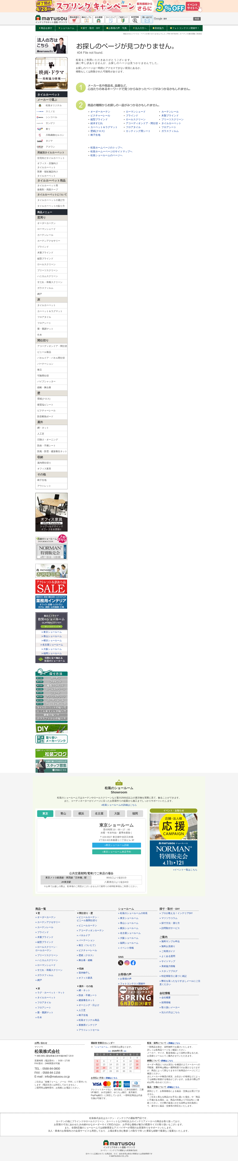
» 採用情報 (165, 1002)
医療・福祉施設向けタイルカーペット (47, 173)
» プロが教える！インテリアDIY (176, 913)
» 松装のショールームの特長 (133, 913)
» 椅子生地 (82, 1015)
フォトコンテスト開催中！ (185, 28)
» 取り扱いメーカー (169, 1007)
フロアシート (44, 323)
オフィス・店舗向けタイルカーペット (47, 165)
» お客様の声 (124, 978)
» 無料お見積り (167, 946)
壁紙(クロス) (43, 398)
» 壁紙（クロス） (86, 955)
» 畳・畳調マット (44, 1012)
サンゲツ (45, 123)
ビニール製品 (44, 352)
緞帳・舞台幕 (44, 387)
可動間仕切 (43, 375)
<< (109, 1051)
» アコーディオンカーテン (90, 930)
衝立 (39, 369)
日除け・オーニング (47, 439)
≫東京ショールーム (51, 632)
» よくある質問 (167, 956)
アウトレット (44, 486)
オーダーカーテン (46, 223)
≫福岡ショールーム (51, 653)
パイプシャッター (46, 381)
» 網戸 (38, 980)
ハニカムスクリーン (47, 276)
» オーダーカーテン (45, 917)
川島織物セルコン (50, 135)
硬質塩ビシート (45, 404)
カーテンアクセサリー (48, 240)
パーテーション (45, 364)
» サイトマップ (167, 961)
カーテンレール (45, 235)
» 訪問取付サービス (169, 928)
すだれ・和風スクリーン (49, 282)
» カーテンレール (44, 927)
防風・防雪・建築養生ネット (52, 451)
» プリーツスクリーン (46, 955)
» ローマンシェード (45, 965)
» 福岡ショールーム (128, 943)
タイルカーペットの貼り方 (51, 206)
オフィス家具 (44, 468)
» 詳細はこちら (110, 1078)
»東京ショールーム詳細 (117, 845)
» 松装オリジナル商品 (88, 1020)
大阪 (117, 813)
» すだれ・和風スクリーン (48, 970)
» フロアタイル (43, 1002)
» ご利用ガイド (167, 951)
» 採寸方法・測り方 (169, 923)
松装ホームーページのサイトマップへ (111, 151)
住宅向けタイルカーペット (51, 158)
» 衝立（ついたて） (87, 945)
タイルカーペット (48, 94)
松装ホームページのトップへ (106, 147)
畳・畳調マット (45, 328)
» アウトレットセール (88, 1030)
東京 (45, 813)
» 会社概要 (165, 997)
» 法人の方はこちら (169, 1012)
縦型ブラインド (45, 258)
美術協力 (158, 28)
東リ (43, 129)
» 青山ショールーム (128, 923)
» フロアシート (43, 1007)
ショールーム (66, 28)
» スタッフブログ (168, 971)
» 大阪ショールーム (128, 938)
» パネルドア (83, 935)
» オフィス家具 (84, 977)
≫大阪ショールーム (51, 649)
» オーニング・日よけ (88, 1005)
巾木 (39, 334)
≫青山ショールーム (51, 636)
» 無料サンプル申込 (169, 941)
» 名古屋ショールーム (129, 933)
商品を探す (45, 28)
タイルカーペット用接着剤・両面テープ (47, 187)
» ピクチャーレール (87, 950)
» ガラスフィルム (44, 975)
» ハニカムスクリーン (46, 960)
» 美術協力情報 (167, 966)
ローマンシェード (46, 229)
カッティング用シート (138, 131)
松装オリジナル (49, 105)
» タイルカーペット (45, 997)
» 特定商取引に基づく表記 (173, 976)
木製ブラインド (45, 252)
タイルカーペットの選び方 (51, 200)
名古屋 (99, 813)
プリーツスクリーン (47, 270)
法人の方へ (139, 28)
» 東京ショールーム (128, 918)
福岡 (135, 813)
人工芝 (40, 433)
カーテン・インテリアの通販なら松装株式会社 (119, 1150)
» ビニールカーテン (87, 925)
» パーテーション (86, 940)
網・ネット (43, 427)
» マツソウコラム (168, 918)
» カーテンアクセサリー (47, 922)
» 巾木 (38, 1017)
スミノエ (45, 111)
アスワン (45, 146)
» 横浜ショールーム (128, 928)
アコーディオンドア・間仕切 (52, 346)
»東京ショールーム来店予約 (116, 851)
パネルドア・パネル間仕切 (51, 358)
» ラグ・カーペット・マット (50, 992)
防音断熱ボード (45, 416)
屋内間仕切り (44, 462)
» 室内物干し (83, 972)
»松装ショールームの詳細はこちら (119, 805)
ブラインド (43, 246)
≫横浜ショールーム (51, 640)
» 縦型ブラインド (44, 942)
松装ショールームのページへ (106, 155)
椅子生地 (41, 480)
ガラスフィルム (45, 288)
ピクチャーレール (46, 410)
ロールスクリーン (46, 264)
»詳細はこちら (166, 1061)
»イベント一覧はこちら (185, 869)
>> (125, 1051)
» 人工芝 (81, 1010)
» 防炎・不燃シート (87, 995)
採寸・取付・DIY (90, 28)
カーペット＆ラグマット (49, 311)
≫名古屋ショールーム (51, 644)
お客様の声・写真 (116, 28)
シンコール (46, 117)
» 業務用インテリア (87, 1025)
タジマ (44, 140)
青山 (63, 813)
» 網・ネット (83, 990)
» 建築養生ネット (86, 1000)
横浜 (81, 813)
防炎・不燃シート (46, 445)
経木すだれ (96, 123)
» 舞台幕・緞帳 (84, 960)
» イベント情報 (126, 948)
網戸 (39, 294)
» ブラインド (42, 932)
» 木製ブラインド (44, 937)
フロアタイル (44, 317)
